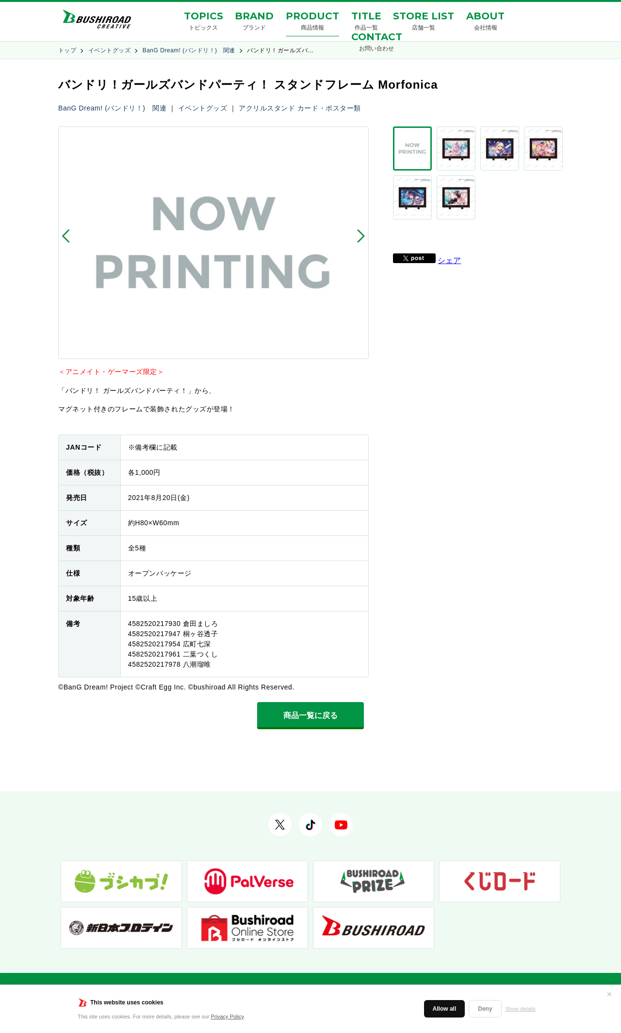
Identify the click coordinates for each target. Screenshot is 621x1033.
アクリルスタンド (267, 108)
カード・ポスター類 (329, 108)
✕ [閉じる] (609, 994)
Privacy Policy (227, 1016)
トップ (67, 50)
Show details (521, 1009)
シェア (449, 230)
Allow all (445, 1008)
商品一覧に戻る (310, 715)
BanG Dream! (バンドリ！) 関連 (189, 50)
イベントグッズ (109, 50)
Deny (485, 1008)
